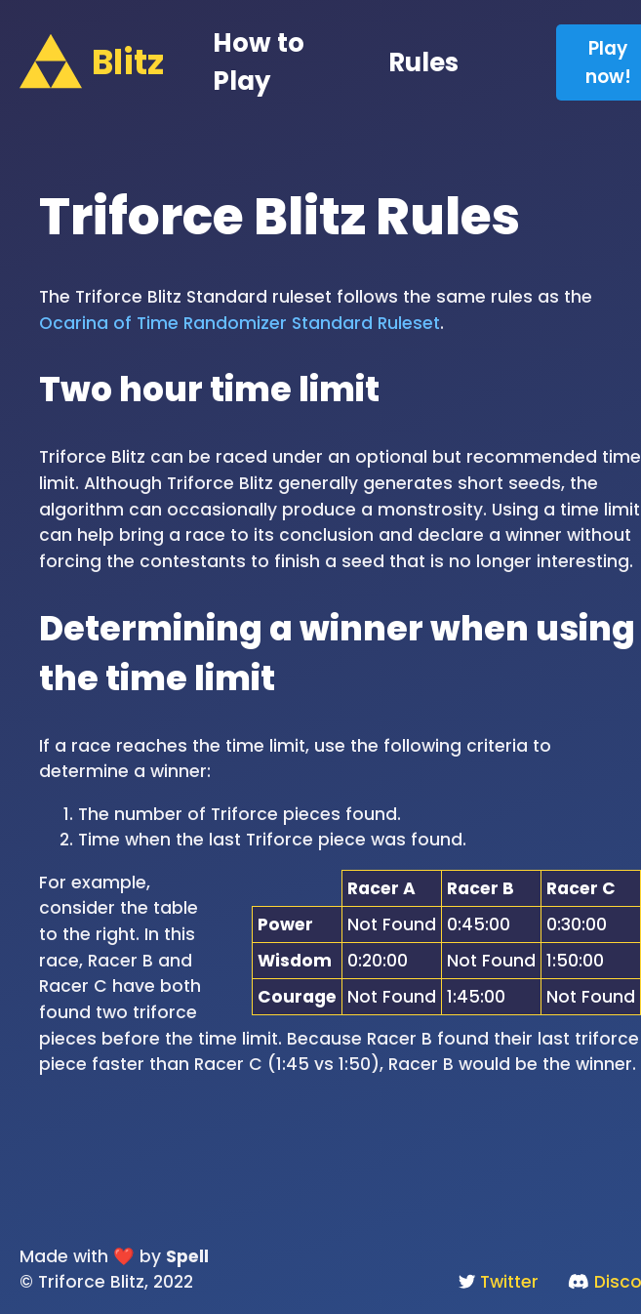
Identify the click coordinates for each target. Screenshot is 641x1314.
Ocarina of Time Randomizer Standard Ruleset (239, 323)
